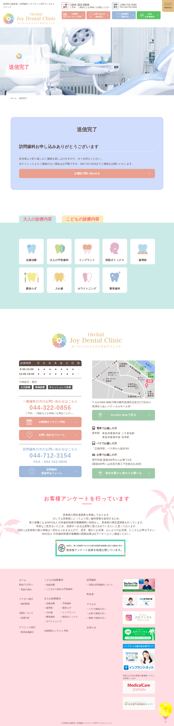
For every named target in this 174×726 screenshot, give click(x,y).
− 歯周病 (48, 607)
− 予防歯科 (65, 603)
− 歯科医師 (24, 603)
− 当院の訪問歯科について (100, 584)
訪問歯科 (91, 579)
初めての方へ (26, 584)
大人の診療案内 (52, 598)
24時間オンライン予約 (56, 630)
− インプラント (68, 612)
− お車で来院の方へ (96, 613)
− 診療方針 (24, 618)
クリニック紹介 (27, 627)
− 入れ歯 (48, 612)
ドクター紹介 (26, 599)
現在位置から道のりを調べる (123, 473)
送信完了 (23, 98)
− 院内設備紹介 (26, 632)
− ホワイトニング (53, 621)
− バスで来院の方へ (96, 609)
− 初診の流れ (25, 589)
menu (168, 6)
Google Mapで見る (123, 414)
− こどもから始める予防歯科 (58, 589)
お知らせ (91, 627)
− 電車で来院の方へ (96, 618)
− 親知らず (65, 607)
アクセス (91, 604)
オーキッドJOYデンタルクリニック (98, 723)
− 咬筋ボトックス (69, 616)
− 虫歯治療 (49, 584)
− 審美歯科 (49, 616)
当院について (26, 613)
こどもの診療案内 (53, 579)
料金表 (90, 594)
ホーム (14, 98)
